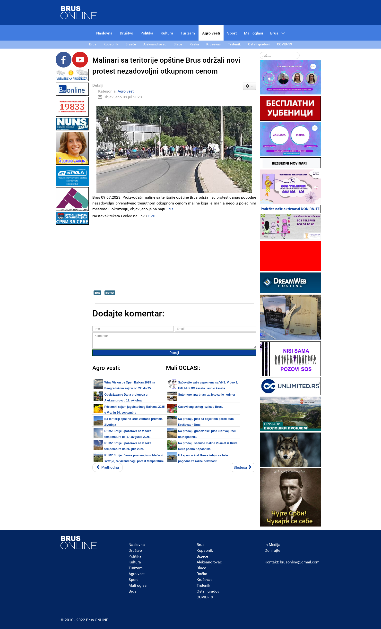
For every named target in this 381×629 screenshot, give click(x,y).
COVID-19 (205, 597)
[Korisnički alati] (249, 86)
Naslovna (137, 544)
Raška (202, 573)
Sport (133, 579)
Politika (135, 556)
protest (109, 292)
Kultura (135, 562)
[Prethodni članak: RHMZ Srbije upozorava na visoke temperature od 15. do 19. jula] (107, 467)
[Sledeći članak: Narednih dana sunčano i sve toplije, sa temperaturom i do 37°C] (243, 467)
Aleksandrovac (209, 562)
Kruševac (204, 579)
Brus (97, 292)
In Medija (272, 544)
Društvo (135, 550)
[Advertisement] (72, 299)
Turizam (136, 568)
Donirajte (272, 550)
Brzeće (202, 556)
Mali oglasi (138, 585)
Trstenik (203, 585)
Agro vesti (126, 91)
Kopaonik (205, 550)
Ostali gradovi (208, 591)
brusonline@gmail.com (300, 562)
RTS (170, 209)
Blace (201, 568)
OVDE (153, 216)
